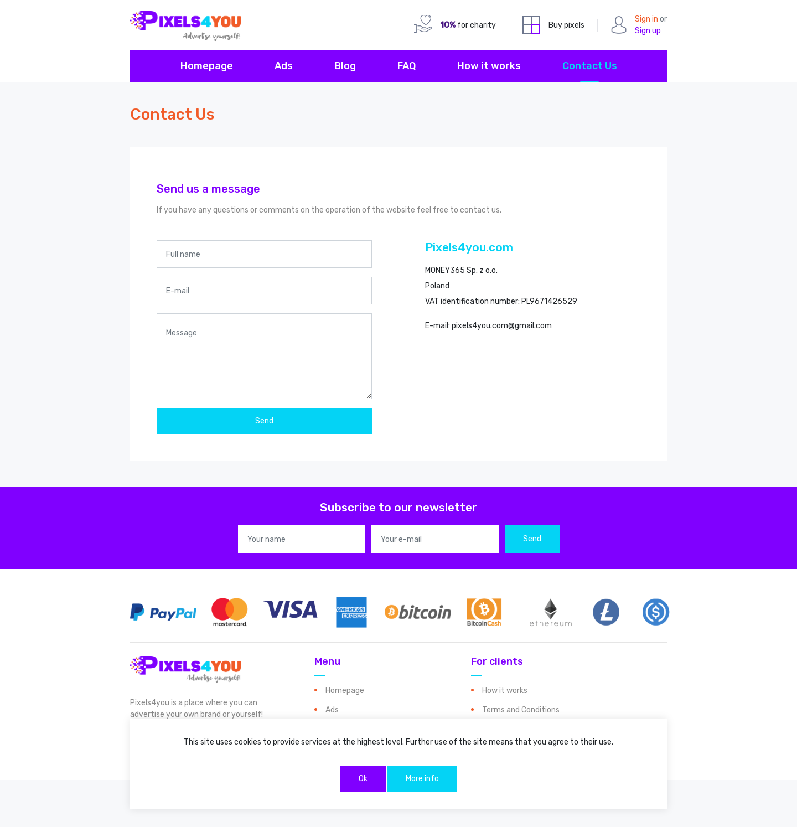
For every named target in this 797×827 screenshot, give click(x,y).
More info (422, 778)
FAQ (406, 66)
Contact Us (589, 66)
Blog (345, 66)
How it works (489, 66)
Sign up (648, 30)
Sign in (646, 19)
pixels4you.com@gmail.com (502, 325)
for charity (468, 25)
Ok (363, 778)
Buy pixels (566, 25)
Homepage (206, 66)
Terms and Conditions (521, 710)
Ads (284, 66)
